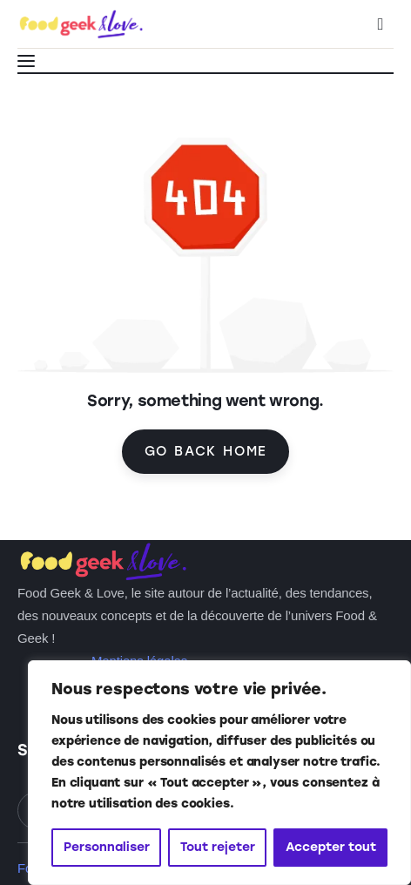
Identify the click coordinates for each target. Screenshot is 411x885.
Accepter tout (331, 847)
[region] (219, 772)
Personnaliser (107, 847)
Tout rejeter (217, 847)
